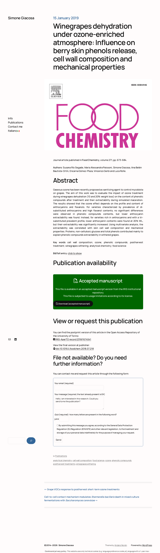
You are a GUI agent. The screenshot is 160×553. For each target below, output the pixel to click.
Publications (61, 456)
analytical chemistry (62, 460)
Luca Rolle (119, 171)
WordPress (147, 545)
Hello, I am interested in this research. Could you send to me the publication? (79, 402)
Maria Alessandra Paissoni (98, 167)
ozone (108, 460)
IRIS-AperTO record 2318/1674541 (72, 339)
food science (98, 460)
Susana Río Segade (73, 167)
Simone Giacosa (21, 18)
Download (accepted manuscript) (73, 303)
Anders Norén (120, 545)
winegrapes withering (86, 464)
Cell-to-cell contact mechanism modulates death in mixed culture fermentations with (91, 498)
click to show (75, 253)
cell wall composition (82, 460)
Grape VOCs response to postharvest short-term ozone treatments (83, 489)
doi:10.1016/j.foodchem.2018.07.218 (73, 348)
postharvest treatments (64, 464)
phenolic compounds (122, 460)
